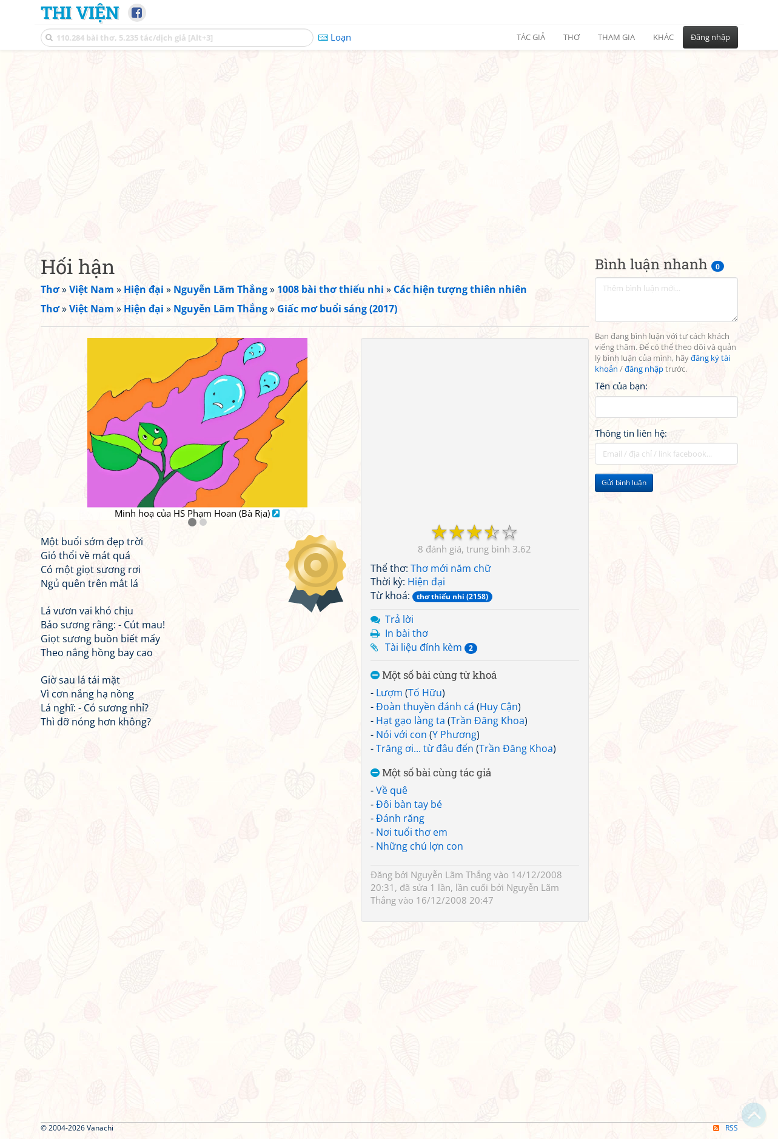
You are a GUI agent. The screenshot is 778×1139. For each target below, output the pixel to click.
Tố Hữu (425, 692)
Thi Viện (80, 12)
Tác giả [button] (531, 37)
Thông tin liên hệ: (631, 433)
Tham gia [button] (616, 37)
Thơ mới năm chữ (451, 568)
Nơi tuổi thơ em (412, 832)
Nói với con (401, 734)
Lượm (389, 692)
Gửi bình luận (624, 482)
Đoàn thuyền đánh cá (425, 706)
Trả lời (399, 619)
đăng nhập (644, 369)
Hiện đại (426, 581)
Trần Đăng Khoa (488, 720)
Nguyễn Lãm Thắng (451, 875)
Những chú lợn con (419, 846)
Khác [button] (663, 37)
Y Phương (454, 734)
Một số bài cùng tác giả (431, 773)
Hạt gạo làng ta (410, 720)
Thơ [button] (571, 37)
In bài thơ (406, 633)
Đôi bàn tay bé (409, 804)
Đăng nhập (710, 37)
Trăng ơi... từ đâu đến (425, 748)
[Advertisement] (389, 142)
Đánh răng (400, 818)
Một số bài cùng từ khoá (434, 675)
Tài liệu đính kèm (431, 647)
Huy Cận (499, 706)
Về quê (391, 790)
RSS (725, 1128)
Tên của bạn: (621, 386)
